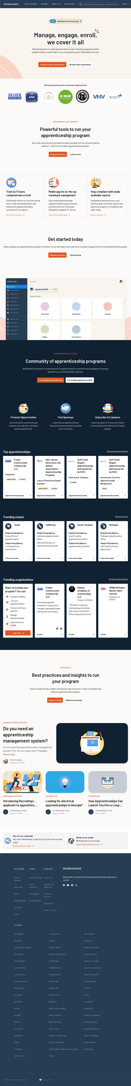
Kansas (18, 1049)
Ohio (51, 1056)
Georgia (18, 1002)
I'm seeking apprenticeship (79, 380)
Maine (52, 941)
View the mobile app (59, 215)
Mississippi (55, 975)
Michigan (113, 524)
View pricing (75, 255)
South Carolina (84, 524)
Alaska (18, 941)
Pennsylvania (91, 947)
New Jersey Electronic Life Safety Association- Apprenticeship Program (53, 467)
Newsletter (35, 878)
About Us (49, 878)
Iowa (16, 1042)
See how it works (15, 215)
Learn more (75, 154)
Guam (17, 1008)
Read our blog (55, 700)
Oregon (88, 941)
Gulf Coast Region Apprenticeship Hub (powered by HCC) (85, 465)
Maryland (54, 947)
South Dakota (91, 975)
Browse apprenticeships (117, 451)
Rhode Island (91, 961)
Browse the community (80, 64)
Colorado (19, 975)
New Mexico (55, 1022)
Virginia (88, 1008)
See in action (98, 215)
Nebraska (54, 995)
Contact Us (50, 910)
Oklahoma (89, 934)
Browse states (121, 516)
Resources (20, 901)
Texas (17, 524)
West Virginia (91, 1035)
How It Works (17, 879)
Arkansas (19, 961)
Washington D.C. (93, 1029)
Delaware (19, 988)
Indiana (18, 1035)
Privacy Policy (48, 895)
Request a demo (57, 154)
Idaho (17, 1022)
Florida (18, 995)
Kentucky (19, 1056)
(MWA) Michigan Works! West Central (117, 590)
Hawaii (17, 1015)
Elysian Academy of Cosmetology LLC (84, 592)
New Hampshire (57, 1008)
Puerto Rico (90, 954)
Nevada (53, 1002)
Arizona (18, 954)
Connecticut (21, 981)
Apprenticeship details (18, 495)
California (51, 524)
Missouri (54, 981)
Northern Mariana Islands (64, 1049)
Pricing (18, 887)
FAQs (16, 894)
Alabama (19, 934)
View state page (18, 558)
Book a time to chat (23, 846)
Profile (49, 634)
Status (18, 907)
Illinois (18, 1029)
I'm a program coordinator (51, 380)
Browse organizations (118, 579)
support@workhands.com (89, 844)
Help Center (33, 885)
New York (54, 1029)
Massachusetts (57, 954)
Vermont (88, 1002)
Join (16, 914)
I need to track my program (52, 64)
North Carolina (58, 1035)
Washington (90, 1022)
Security (49, 903)
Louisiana (54, 934)
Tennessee (90, 981)
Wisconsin (89, 1042)
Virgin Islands (92, 1015)
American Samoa (23, 947)
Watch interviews (74, 700)
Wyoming (88, 1049)
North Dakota (56, 1042)
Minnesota (55, 968)
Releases (34, 894)
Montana (54, 988)
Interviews (35, 901)
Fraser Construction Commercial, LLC (20, 464)
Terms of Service (49, 885)
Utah (86, 995)
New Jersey (55, 1015)
